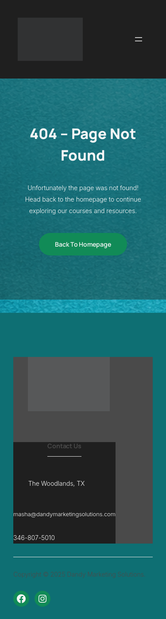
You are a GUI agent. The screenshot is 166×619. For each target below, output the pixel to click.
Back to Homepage (83, 244)
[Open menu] (138, 39)
